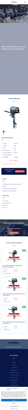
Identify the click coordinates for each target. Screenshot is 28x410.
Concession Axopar (14, 380)
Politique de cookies (14, 408)
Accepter (14, 400)
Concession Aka (14, 367)
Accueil (14, 362)
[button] (26, 389)
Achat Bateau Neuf (14, 385)
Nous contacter (20, 171)
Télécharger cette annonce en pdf (8, 164)
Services (14, 365)
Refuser (14, 403)
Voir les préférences (14, 406)
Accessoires (14, 382)
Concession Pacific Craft (14, 372)
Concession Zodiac (14, 377)
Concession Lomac (14, 370)
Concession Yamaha (14, 375)
